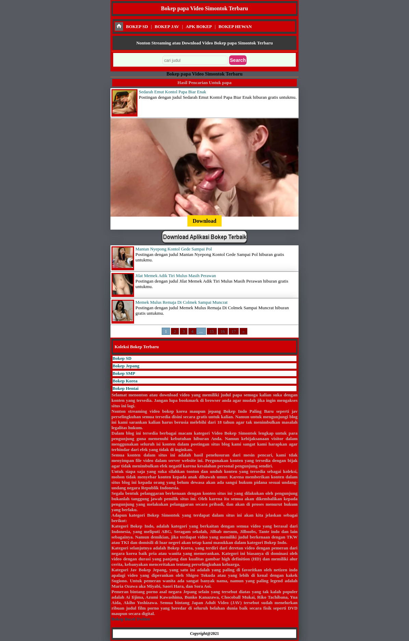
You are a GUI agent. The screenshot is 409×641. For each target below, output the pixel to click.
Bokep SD (122, 358)
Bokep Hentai (125, 388)
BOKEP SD (137, 26)
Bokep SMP (124, 373)
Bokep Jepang (126, 365)
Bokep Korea (125, 380)
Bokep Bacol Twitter (130, 619)
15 (212, 331)
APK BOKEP (199, 26)
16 (223, 331)
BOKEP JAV (167, 26)
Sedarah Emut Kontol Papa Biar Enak (172, 91)
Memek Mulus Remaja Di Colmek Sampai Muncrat (181, 302)
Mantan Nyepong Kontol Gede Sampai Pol (173, 248)
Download (204, 221)
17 (234, 331)
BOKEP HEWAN (235, 26)
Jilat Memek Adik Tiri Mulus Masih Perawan (175, 275)
